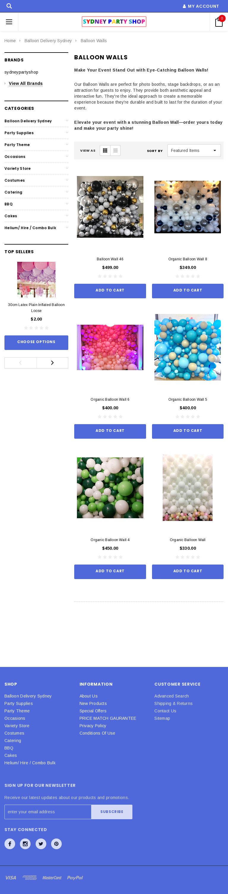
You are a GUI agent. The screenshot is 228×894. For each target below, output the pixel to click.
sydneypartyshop (21, 72)
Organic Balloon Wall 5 (187, 399)
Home (10, 40)
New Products (93, 703)
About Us (89, 696)
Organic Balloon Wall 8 (187, 259)
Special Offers (93, 710)
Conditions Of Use (97, 733)
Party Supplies (19, 132)
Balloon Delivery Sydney (48, 40)
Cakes (10, 215)
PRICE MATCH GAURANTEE (108, 718)
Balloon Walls (94, 40)
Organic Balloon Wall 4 (110, 540)
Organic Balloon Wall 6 (110, 399)
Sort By (155, 150)
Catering (13, 192)
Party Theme (17, 144)
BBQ (8, 204)
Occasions (15, 156)
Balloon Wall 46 (110, 259)
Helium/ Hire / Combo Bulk (30, 227)
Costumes (14, 180)
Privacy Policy (93, 725)
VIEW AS (87, 150)
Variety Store (17, 168)
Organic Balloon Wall (188, 540)
